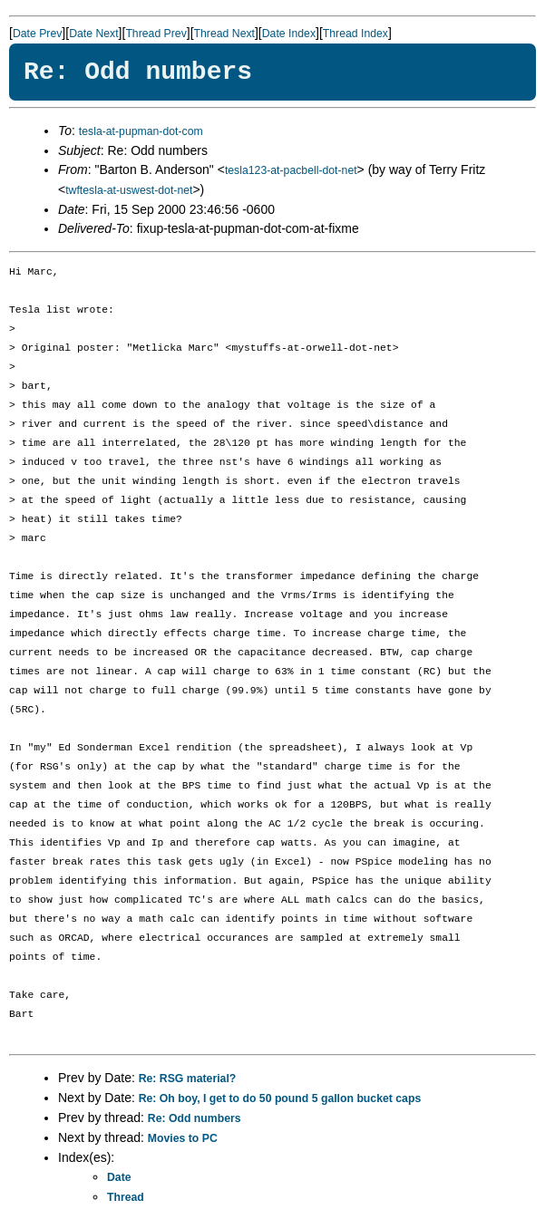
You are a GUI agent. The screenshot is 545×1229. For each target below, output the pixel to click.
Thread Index (355, 33)
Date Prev (37, 33)
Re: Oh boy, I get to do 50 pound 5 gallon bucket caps (280, 1098)
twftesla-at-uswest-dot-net (128, 190)
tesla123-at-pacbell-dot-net (291, 170)
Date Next (93, 33)
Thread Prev (155, 33)
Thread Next (224, 33)
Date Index (289, 33)
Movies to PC (183, 1138)
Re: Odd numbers (194, 1118)
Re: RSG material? (188, 1078)
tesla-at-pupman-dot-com (141, 131)
